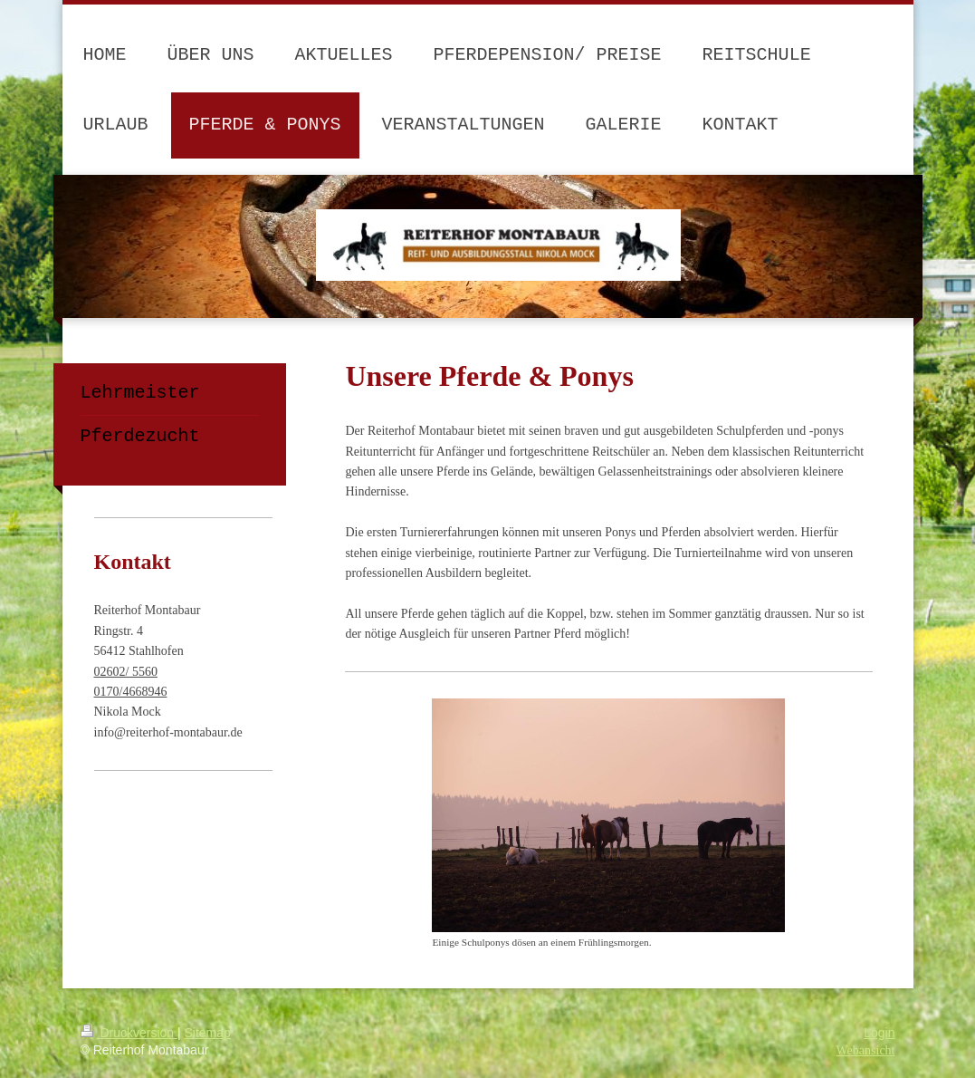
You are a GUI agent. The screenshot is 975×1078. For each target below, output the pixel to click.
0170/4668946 (130, 691)
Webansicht (865, 1050)
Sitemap (208, 1032)
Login (879, 1032)
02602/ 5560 (126, 672)
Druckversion (129, 1032)
